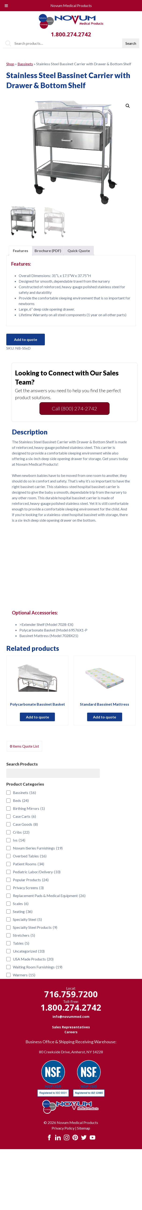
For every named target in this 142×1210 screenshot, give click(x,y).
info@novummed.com (71, 1016)
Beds (21, 800)
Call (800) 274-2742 (74, 408)
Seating (22, 911)
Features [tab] (20, 250)
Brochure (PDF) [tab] (48, 250)
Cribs (21, 832)
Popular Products (31, 880)
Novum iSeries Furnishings (38, 848)
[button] (128, 106)
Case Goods (25, 824)
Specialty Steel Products (35, 927)
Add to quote (25, 339)
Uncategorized (29, 951)
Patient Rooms (28, 864)
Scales (20, 903)
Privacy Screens (28, 888)
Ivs (19, 840)
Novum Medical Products (71, 5)
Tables (21, 943)
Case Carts (24, 816)
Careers (71, 1032)
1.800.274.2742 (71, 34)
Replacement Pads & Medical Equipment (49, 895)
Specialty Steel (27, 919)
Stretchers (24, 935)
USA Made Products (33, 959)
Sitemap (83, 1128)
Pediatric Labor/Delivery (36, 872)
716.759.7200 (71, 994)
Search (130, 43)
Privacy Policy (63, 1128)
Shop (10, 64)
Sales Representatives (71, 1027)
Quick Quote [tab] (78, 250)
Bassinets (25, 64)
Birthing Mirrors (29, 808)
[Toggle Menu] (6, 5)
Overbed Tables (29, 856)
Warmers (24, 975)
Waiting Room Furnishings (37, 967)
